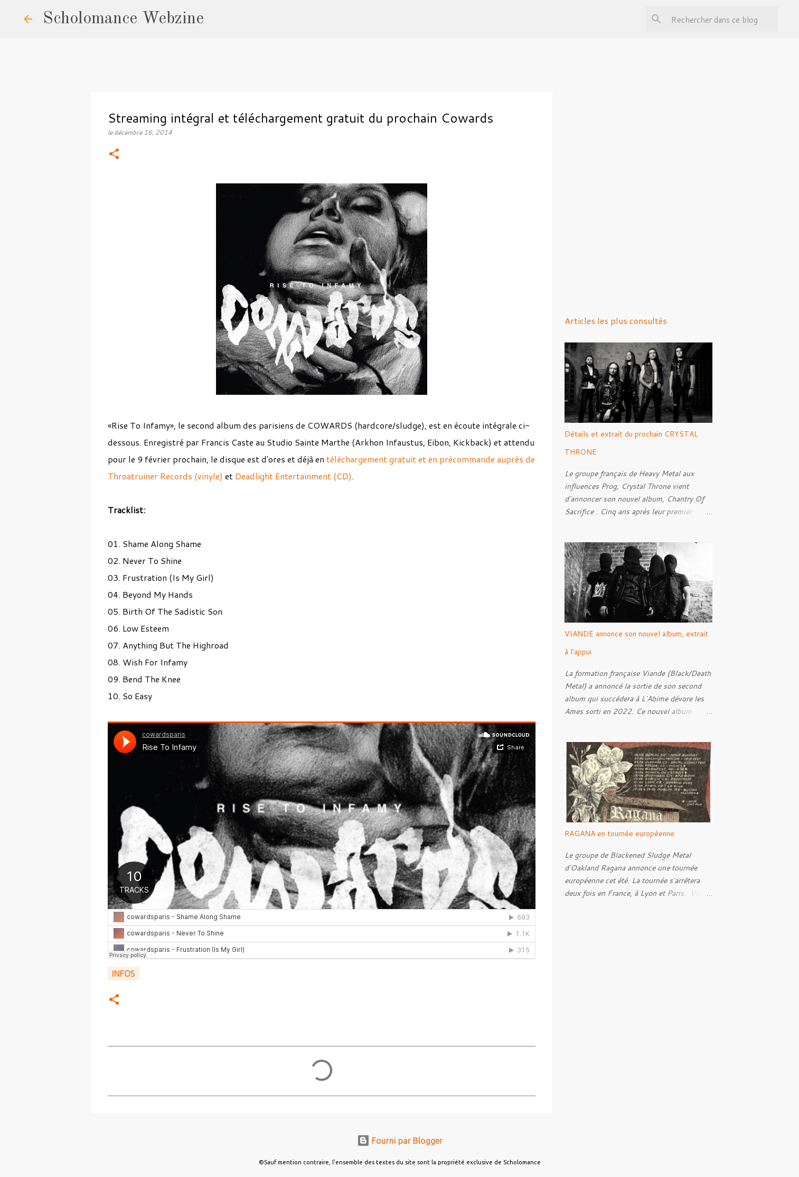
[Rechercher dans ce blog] (722, 19)
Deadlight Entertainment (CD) (293, 476)
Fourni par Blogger (400, 1140)
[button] (114, 154)
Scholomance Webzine (123, 19)
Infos (123, 973)
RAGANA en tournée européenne (619, 833)
